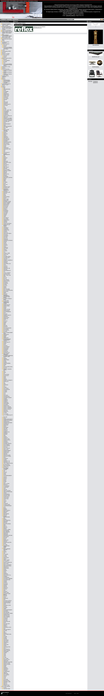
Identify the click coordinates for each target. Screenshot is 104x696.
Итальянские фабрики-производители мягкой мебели (7, 65)
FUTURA (5, 412)
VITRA (4, 677)
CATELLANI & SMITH (7, 233)
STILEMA (5, 636)
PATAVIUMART (6, 568)
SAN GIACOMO (6, 612)
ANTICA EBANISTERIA (7, 119)
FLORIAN (5, 390)
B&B (4, 155)
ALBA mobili (5, 101)
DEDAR (4, 286)
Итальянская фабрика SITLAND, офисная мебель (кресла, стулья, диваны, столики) (7, 28)
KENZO (4, 480)
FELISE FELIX (6, 375)
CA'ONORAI (5, 211)
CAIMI (4, 216)
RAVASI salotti (6, 592)
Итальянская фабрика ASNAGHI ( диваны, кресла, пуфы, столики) (7, 24)
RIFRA (4, 597)
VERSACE (5, 670)
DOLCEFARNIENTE (7, 311)
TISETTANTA (5, 641)
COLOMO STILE (6, 257)
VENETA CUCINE (6, 663)
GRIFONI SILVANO (6, 455)
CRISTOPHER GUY (7, 270)
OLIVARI (5, 555)
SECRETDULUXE (6, 621)
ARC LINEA (5, 127)
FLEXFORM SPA (6, 389)
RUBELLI (5, 606)
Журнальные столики (6, 66)
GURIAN (5, 459)
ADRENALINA (6, 93)
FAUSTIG (5, 367)
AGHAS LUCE (6, 96)
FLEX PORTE (6, 388)
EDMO (4, 323)
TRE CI (4, 648)
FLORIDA (5, 391)
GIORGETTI (5, 437)
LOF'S (4, 499)
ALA (4, 100)
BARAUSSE (5, 161)
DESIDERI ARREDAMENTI (6, 295)
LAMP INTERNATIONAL (7, 491)
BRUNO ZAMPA (6, 203)
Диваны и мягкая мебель (6, 58)
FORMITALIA (5, 402)
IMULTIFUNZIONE (6, 465)
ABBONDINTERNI (6, 89)
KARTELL (5, 477)
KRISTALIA (5, 484)
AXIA (4, 150)
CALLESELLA (6, 217)
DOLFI (4, 312)
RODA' (4, 604)
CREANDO (5, 267)
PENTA (4, 571)
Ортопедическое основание (6, 82)
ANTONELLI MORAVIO (7, 120)
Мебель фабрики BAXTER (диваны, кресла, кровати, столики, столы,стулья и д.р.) (7, 32)
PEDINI (4, 569)
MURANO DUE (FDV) (7, 542)
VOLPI (4, 678)
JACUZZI (5, 472)
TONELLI (5, 643)
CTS (4, 271)
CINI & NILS (5, 248)
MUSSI (4, 543)
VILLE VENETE (6, 674)
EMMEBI (5, 335)
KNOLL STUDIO (6, 483)
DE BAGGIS (5, 283)
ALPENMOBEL (6, 111)
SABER (4, 608)
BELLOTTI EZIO (6, 169)
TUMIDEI (5, 652)
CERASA (5, 241)
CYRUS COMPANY (7, 272)
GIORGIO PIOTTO (6, 440)
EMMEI (4, 336)
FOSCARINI (5, 404)
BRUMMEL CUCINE (7, 201)
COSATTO (5, 265)
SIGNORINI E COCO (7, 627)
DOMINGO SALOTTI (7, 315)
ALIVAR (4, 108)
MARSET (5, 512)
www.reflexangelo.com (38, 27)
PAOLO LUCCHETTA (7, 564)
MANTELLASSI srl (6, 510)
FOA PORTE (5, 395)
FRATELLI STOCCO (7, 409)
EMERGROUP (6, 334)
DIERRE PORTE (6, 305)
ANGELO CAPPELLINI (7, 115)
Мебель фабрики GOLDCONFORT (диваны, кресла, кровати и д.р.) (7, 36)
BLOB (4, 183)
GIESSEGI (5, 434)
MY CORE (5, 544)
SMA (4, 631)
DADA (4, 276)
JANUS (4, 473)
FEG (4, 373)
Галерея (5, 687)
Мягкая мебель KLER (6, 37)
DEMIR (4, 292)
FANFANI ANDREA (6, 363)
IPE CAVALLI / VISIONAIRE (6, 468)
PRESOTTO (5, 587)
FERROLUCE (5, 381)
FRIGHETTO (5, 411)
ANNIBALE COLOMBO (7, 118)
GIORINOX (5, 441)
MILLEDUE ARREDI (7, 523)
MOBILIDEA (5, 534)
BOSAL (4, 195)
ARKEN (4, 132)
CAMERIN (5, 221)
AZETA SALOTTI (6, 152)
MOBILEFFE (5, 533)
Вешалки (4, 52)
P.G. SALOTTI (6, 561)
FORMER (5, 398)
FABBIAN (5, 358)
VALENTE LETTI (6, 659)
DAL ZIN (5, 278)
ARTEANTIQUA (6, 139)
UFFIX (4, 656)
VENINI (4, 666)
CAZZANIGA (5, 235)
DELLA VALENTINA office (8, 290)
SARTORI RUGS (6, 615)
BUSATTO (5, 208)
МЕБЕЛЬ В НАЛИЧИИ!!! (6, 30)
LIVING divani (5, 498)
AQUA (4, 122)
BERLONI (5, 171)
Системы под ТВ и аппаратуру (5, 42)
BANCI (4, 160)
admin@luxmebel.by (70, 15)
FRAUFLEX (5, 410)
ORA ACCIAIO (6, 557)
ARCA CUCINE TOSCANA (6, 130)
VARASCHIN (5, 660)
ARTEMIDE (5, 140)
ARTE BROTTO (6, 138)
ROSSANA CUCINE (7, 605)
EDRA (4, 324)
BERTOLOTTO (6, 174)
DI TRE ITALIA (6, 300)
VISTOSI (5, 675)
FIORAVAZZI (5, 384)
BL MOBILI (5, 182)
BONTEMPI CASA (6, 192)
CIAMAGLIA (5, 247)
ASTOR (4, 145)
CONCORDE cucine (7, 263)
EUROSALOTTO (6, 352)
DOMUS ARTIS (6, 317)
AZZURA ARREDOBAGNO (6, 154)
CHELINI (5, 243)
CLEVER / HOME (6, 253)
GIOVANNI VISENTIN (7, 443)
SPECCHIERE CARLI (7, 634)
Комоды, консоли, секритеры (5, 76)
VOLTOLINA (5, 679)
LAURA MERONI (6, 494)
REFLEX (5, 594)
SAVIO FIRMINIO (6, 616)
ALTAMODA (5, 113)
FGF (4, 382)
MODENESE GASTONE (7, 535)
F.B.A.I (4, 357)
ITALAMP (5, 469)
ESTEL (4, 344)
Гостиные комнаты (5, 54)
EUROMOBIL (5, 349)
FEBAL (4, 372)
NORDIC (5, 551)
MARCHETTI (5, 511)
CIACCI (4, 246)
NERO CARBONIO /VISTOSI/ (6, 549)
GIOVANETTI (5, 442)
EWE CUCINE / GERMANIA (6, 354)
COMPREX (5, 262)
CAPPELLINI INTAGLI (7, 223)
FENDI (4, 376)
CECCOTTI (5, 238)
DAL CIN (5, 277)
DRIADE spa (5, 318)
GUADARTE (5, 458)
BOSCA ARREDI (6, 196)
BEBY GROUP (6, 167)
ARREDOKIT (5, 137)
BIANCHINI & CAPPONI (7, 177)
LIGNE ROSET (6, 497)
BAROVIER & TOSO (7, 162)
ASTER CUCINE (6, 144)
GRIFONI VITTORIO (7, 456)
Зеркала (3, 67)
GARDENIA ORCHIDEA (7, 422)
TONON (4, 645)
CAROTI (4, 226)
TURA (4, 653)
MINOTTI (5, 526)
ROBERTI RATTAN (6, 602)
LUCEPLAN (5, 503)
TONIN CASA (5, 644)
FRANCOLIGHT (6, 405)
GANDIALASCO (6, 421)
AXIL (4, 151)
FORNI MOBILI (6, 403)
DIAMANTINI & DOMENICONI (6, 302)
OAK (4, 553)
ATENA (4, 146)
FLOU (4, 394)
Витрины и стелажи (5, 53)
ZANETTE (5, 682)
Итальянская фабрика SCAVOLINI (7, 74)
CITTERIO (5, 250)
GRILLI (4, 457)
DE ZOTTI (5, 285)
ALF (4, 106)
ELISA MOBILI (6, 329)
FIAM (4, 383)
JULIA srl (5, 476)
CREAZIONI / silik (6, 268)
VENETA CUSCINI (6, 664)
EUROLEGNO (6, 347)
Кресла (3, 77)
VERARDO (5, 667)
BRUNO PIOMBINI (6, 202)
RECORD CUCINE (6, 593)
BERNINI (5, 172)
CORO (4, 264)
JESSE (4, 474)
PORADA (5, 580)
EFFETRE (5, 325)
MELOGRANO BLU (7, 520)
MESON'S (5, 522)
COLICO (5, 255)
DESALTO (5, 293)
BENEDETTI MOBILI (7, 170)
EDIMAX (5, 322)
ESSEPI (4, 343)
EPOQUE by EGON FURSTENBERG (7, 339)
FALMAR (5, 362)
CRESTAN (5, 269)
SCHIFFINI (5, 619)
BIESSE (4, 178)
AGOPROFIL (5, 97)
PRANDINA (5, 584)
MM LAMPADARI (6, 531)
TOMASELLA (5, 642)
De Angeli (5, 61)
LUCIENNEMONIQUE (7, 505)
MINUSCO (5, 527)
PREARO (5, 585)
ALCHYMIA (5, 105)
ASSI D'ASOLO (6, 143)
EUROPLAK (5, 351)
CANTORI (5, 222)
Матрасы (4, 78)
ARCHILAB (5, 131)
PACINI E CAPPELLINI (7, 562)
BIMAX (4, 179)
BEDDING (5, 168)
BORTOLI (5, 193)
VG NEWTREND (6, 671)
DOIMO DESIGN (6, 310)
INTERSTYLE (5, 466)
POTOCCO (5, 583)
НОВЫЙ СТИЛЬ (6, 685)
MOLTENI (5, 537)
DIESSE (4, 307)
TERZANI (5, 638)
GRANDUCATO (6, 451)
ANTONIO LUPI (6, 121)
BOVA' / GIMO (6, 199)
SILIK (4, 628)
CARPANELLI (5, 227)
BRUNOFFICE (6, 204)
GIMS (4, 435)
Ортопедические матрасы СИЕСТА (6, 80)
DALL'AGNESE (6, 279)
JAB (4, 470)
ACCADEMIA (5, 91)
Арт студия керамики (6, 686)
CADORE (5, 214)
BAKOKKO (5, 157)
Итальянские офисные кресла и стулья (6, 84)
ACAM (4, 90)
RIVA (4, 599)
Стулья (3, 85)
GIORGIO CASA (6, 438)
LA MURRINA (5, 487)
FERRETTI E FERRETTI (7, 380)
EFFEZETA (5, 326)
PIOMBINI (5, 576)
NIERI (4, 550)
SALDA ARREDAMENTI (7, 609)
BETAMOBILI (5, 176)
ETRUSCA (5, 345)
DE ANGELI (5, 282)
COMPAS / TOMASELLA (7, 260)
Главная (16, 23)
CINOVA (4, 249)
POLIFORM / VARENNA (7, 578)
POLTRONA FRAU (6, 579)
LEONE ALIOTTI (6, 496)
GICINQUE (5, 430)
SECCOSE (5, 620)
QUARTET (5, 591)
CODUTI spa (5, 254)
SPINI (4, 635)
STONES (5, 637)
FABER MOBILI (6, 359)
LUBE (4, 502)
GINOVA (5, 436)
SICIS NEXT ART (6, 623)
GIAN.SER (5, 428)
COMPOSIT (5, 261)
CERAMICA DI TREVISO (7, 240)
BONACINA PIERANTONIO (6, 189)
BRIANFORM (5, 200)
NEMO (4, 547)
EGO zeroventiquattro (7, 327)
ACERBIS (5, 92)
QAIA (4, 590)
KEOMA (4, 481)
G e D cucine (5, 413)
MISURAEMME (6, 530)
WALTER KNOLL (6, 680)
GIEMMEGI (5, 433)
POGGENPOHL (6, 577)
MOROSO (5, 541)
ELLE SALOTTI (6, 330)
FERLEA (5, 379)
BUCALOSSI (5, 206)
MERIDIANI (5, 521)
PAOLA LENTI (6, 563)
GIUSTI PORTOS (6, 445)
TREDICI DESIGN (6, 650)
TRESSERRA (5, 651)
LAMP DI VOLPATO (7, 490)
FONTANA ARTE (6, 396)
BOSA (4, 194)
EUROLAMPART (6, 346)
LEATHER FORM (6, 495)
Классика (5, 55)
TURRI (4, 655)
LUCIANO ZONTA (6, 504)
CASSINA (5, 231)
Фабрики (3, 86)
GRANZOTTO (6, 452)
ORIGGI (4, 558)
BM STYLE (5, 184)
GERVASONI (5, 427)
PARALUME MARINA (7, 565)
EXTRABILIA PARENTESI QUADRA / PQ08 (8, 356)
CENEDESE (5, 239)
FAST (4, 365)
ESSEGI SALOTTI (6, 342)
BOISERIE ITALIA (6, 186)
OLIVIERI (5, 556)
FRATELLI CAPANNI (7, 406)
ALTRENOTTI (5, 114)
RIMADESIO (5, 598)
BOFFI (4, 185)
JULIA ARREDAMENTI (7, 475)
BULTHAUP (5, 207)
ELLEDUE (5, 331)
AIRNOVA (5, 99)
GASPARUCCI (6, 423)
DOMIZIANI (5, 316)
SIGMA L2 (5, 626)
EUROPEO (5, 350)
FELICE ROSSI (6, 374)
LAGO (4, 488)
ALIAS (4, 107)
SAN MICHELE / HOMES (8, 613)
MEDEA (4, 519)
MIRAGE (5, 528)
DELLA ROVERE (6, 289)
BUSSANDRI (5, 210)
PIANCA (4, 572)
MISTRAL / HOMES (7, 529)
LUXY (4, 506)
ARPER (4, 135)
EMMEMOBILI (6, 337)
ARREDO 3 (5, 136)
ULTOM (4, 657)
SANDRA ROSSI (6, 614)
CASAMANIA (5, 228)
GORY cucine (5, 449)
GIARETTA (5, 429)
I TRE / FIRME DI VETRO (8, 463)
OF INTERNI (5, 554)
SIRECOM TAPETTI (7, 629)
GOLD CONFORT (6, 448)
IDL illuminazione (6, 464)
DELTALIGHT (5, 291)
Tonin (4, 62)
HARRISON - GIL (6, 460)
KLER (4, 482)
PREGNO (5, 586)
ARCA (4, 128)
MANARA (5, 509)
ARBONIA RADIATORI (7, 126)
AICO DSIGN (5, 98)
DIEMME (5, 303)
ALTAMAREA (5, 112)
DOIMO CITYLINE (6, 309)
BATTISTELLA (6, 164)
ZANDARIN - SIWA (6, 681)
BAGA (4, 156)
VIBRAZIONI (5, 673)
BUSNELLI (5, 209)
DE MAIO (5, 284)
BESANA (5, 175)
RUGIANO (5, 607)
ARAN (4, 125)
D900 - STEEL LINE (7, 275)
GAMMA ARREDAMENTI (8, 419)
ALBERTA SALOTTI (7, 104)
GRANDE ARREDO (7, 450)
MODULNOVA (6, 536)
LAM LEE (5, 489)
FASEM (4, 364)
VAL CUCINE (5, 658)
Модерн (4, 46)
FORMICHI (5, 401)
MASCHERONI (6, 513)
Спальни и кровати (5, 43)
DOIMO (4, 308)
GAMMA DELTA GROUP (7, 420)
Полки (3, 40)
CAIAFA (4, 215)
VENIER (4, 665)
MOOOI (4, 538)
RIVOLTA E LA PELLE (7, 600)
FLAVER (5, 387)
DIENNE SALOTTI (6, 304)
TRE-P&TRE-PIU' (6, 649)
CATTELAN (5, 234)
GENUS (4, 426)
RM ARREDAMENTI (7, 601)
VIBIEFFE (5, 672)
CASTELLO (5, 232)
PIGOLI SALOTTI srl (7, 575)
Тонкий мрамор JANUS (6, 51)
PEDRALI (5, 570)
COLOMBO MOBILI (7, 256)
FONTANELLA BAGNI (7, 397)
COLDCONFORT (6, 60)
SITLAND (5, 630)
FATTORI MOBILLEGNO (7, 366)
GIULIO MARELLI (6, 444)
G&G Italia (5, 416)
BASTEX (5, 163)
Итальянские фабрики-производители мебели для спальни (7, 48)
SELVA (4, 622)
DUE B (4, 319)
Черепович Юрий (6, 688)
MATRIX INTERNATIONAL (6, 516)
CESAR (4, 242)
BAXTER (5, 59)
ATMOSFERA (5, 147)
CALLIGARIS (5, 218)
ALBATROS (5, 103)
